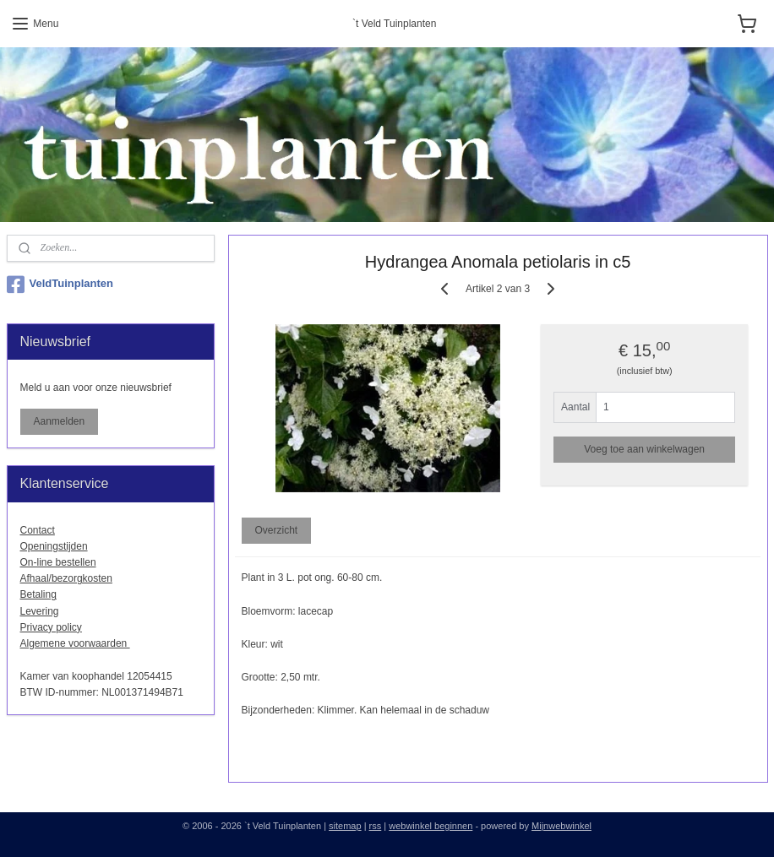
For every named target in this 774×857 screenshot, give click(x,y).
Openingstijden (54, 546)
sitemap (345, 826)
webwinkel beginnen (430, 826)
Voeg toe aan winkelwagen (644, 449)
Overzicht (275, 531)
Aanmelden (59, 421)
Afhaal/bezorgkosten (66, 578)
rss (375, 826)
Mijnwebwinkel (561, 826)
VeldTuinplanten (60, 284)
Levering (39, 611)
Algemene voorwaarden (75, 643)
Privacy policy (51, 627)
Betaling (38, 594)
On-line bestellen (58, 562)
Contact (37, 530)
